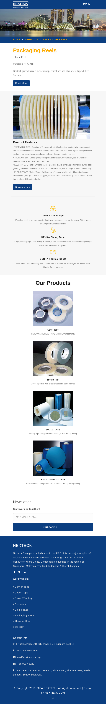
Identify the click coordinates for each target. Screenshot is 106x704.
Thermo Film (53, 379)
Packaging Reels (55, 39)
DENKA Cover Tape (53, 215)
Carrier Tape (21, 586)
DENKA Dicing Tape (53, 237)
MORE (86, 4)
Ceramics (19, 604)
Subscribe (50, 527)
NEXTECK (22, 545)
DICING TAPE (53, 429)
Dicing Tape (21, 609)
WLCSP (18, 627)
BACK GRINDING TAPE (53, 479)
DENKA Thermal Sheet (53, 259)
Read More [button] (21, 83)
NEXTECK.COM (55, 692)
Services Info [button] (22, 187)
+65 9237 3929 (25, 663)
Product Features (25, 142)
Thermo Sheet (22, 621)
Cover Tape (53, 330)
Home (17, 39)
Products (32, 39)
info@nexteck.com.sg (29, 657)
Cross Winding (22, 598)
